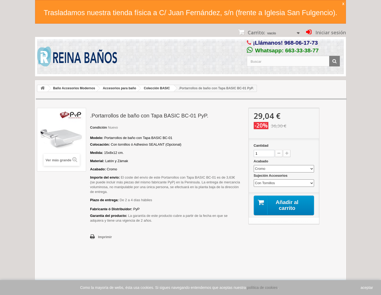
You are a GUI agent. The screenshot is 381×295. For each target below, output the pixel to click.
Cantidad (261, 146)
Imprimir (105, 237)
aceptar (367, 287)
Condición (98, 127)
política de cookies (262, 287)
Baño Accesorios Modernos (74, 88)
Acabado (261, 161)
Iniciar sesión (330, 32)
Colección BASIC (157, 88)
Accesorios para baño (119, 88)
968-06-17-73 (301, 43)
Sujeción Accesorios (271, 176)
